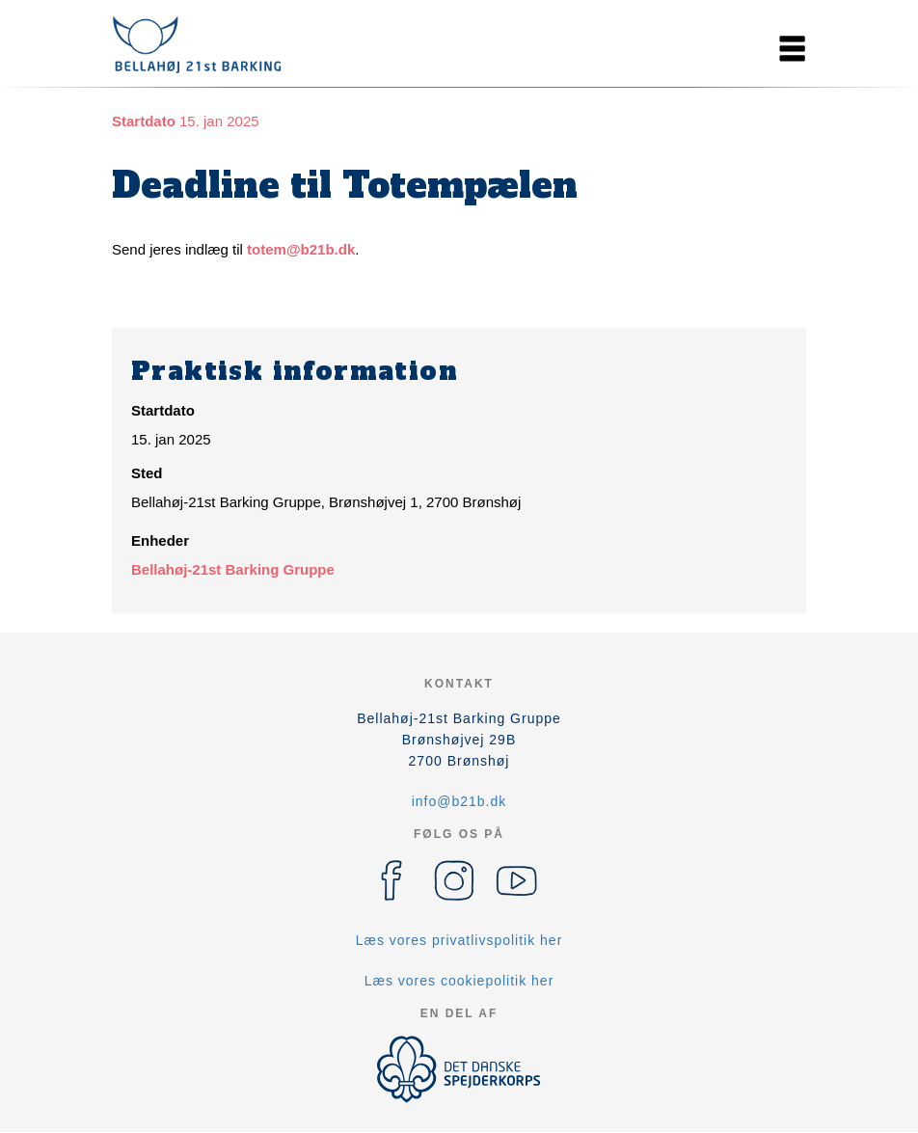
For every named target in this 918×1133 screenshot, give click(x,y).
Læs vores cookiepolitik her (459, 980)
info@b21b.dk (459, 801)
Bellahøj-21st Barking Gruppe (233, 569)
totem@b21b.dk (301, 249)
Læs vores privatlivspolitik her (459, 940)
